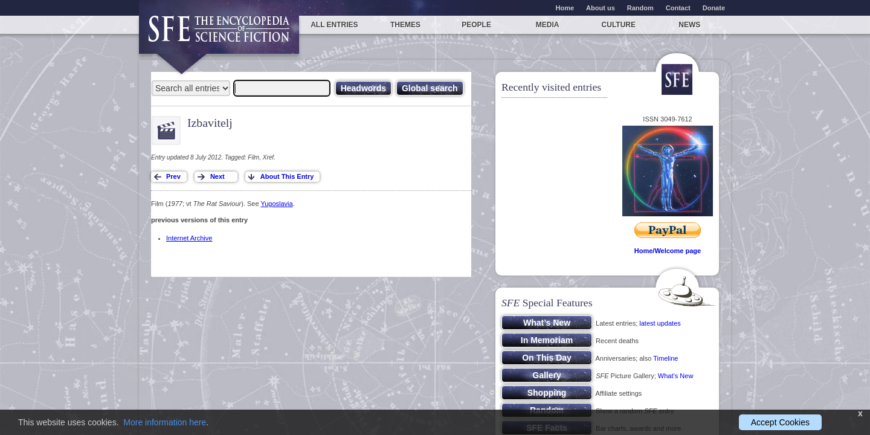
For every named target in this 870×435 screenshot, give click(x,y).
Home (565, 7)
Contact (678, 7)
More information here (164, 422)
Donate (714, 7)
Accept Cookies (780, 422)
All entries (334, 25)
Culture (619, 25)
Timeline (665, 358)
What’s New (675, 375)
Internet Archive (189, 238)
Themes (405, 25)
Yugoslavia (276, 203)
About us (600, 7)
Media (547, 25)
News (689, 25)
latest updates (660, 323)
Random (640, 7)
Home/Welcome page (667, 250)
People (476, 25)
